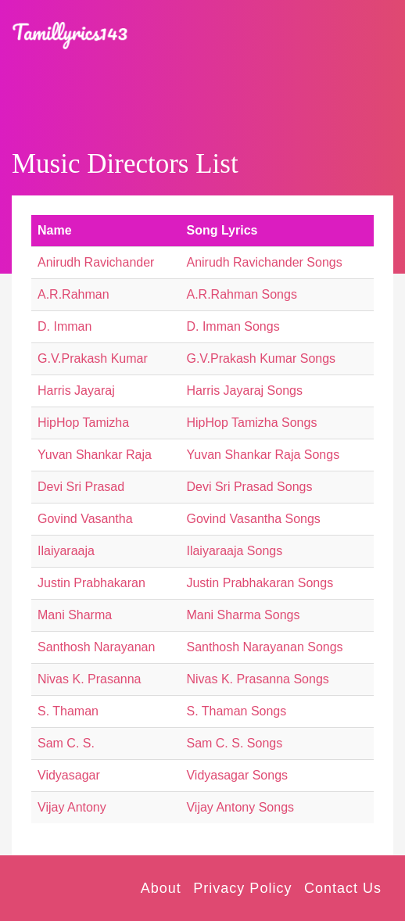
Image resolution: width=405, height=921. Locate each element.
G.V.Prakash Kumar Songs (260, 358)
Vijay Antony (72, 807)
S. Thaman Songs (236, 711)
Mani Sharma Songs (242, 615)
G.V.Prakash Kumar (93, 358)
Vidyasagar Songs (237, 775)
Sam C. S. (66, 743)
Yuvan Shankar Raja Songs (262, 454)
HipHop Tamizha (83, 422)
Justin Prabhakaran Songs (259, 583)
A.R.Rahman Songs (241, 294)
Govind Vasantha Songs (253, 518)
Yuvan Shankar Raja (95, 454)
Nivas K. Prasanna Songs (257, 679)
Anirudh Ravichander (96, 262)
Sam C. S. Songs (234, 743)
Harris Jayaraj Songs (244, 390)
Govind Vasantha (85, 518)
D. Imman (64, 326)
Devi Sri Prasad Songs (249, 486)
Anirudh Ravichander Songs (264, 262)
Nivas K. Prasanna (90, 679)
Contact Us (343, 888)
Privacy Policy (242, 888)
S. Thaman (68, 711)
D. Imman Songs (232, 326)
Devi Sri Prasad (81, 486)
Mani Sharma (75, 615)
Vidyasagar (69, 775)
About (161, 888)
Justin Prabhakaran (91, 583)
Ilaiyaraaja (66, 550)
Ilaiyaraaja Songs (234, 550)
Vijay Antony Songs (240, 807)
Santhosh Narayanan (96, 647)
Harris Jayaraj (76, 390)
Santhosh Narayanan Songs (264, 647)
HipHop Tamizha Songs (251, 422)
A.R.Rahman (73, 294)
